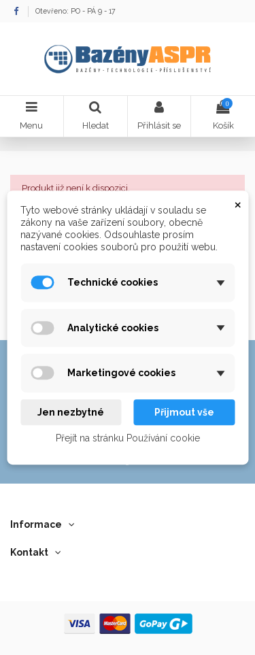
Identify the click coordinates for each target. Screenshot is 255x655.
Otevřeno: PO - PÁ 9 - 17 (75, 11)
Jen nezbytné (70, 412)
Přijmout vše (184, 412)
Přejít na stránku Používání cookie (128, 438)
